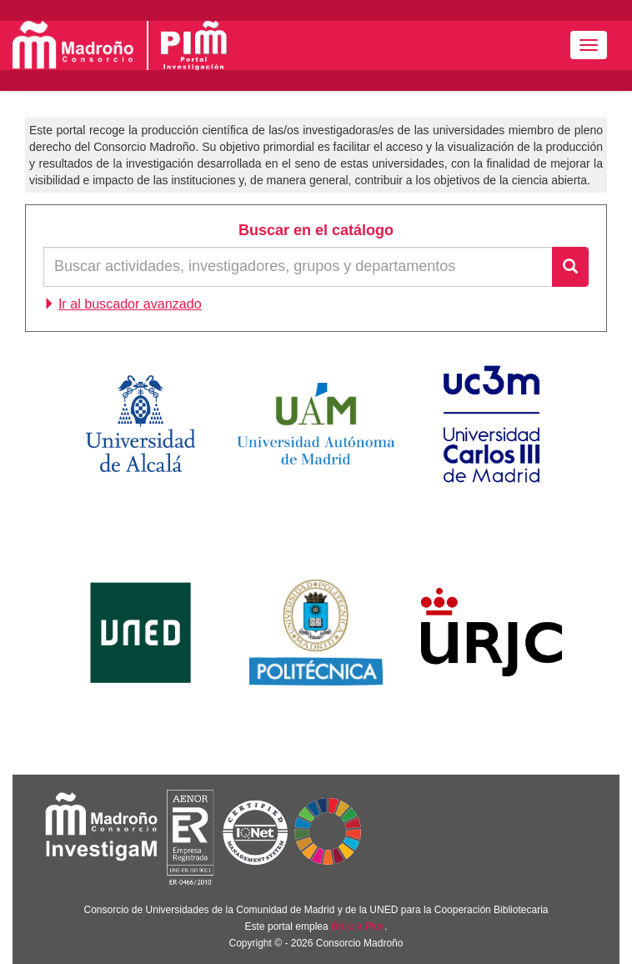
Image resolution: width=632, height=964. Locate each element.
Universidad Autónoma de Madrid (316, 423)
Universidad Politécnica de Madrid (315, 632)
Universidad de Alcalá (140, 423)
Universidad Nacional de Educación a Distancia (141, 632)
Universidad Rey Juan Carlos (491, 632)
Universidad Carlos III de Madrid (492, 423)
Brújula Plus (357, 926)
